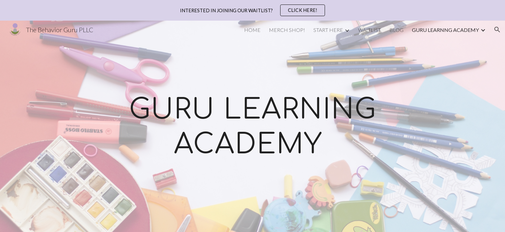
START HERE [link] (328, 30)
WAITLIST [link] (369, 30)
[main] (252, 126)
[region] (252, 10)
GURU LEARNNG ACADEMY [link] (445, 30)
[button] (497, 29)
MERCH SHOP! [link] (287, 30)
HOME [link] (252, 30)
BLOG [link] (396, 30)
